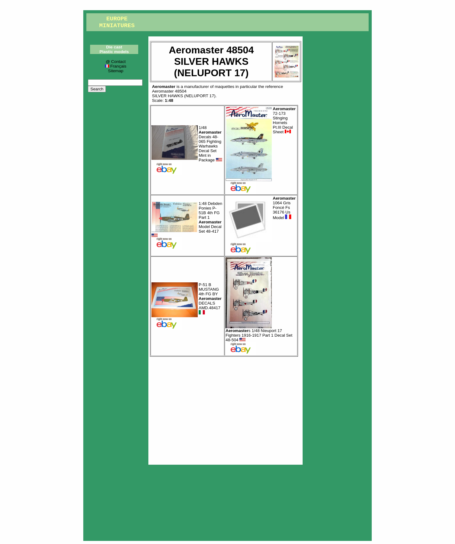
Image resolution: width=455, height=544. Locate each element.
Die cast (114, 47)
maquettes (224, 86)
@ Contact (116, 61)
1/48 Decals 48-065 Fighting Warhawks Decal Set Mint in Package (210, 143)
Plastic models (114, 51)
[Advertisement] (225, 409)
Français (115, 66)
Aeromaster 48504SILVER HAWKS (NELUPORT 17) (184, 93)
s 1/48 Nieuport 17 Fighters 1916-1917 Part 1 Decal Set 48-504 (258, 335)
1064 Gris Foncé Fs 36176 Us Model (284, 208)
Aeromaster (164, 86)
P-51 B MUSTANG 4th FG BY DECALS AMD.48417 (210, 298)
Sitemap (115, 71)
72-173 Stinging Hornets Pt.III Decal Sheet (284, 120)
